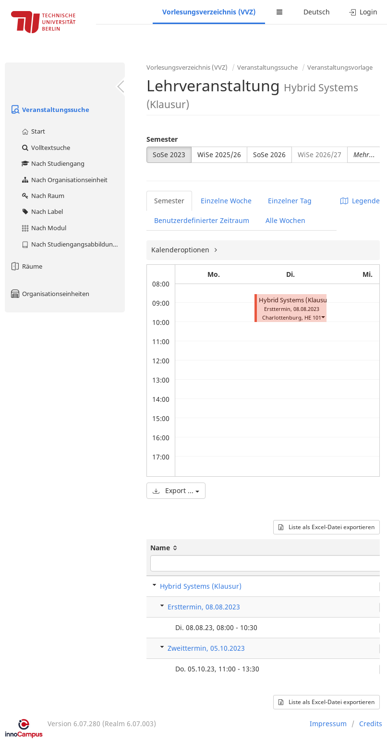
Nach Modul (43, 227)
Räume (26, 266)
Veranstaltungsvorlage (340, 67)
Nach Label (42, 211)
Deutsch (316, 11)
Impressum (328, 723)
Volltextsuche (45, 147)
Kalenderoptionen (181, 249)
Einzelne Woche (226, 200)
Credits (370, 723)
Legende (360, 200)
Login (363, 11)
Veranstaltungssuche (49, 109)
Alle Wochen (285, 220)
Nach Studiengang (53, 163)
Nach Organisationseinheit (64, 179)
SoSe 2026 (269, 154)
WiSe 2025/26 (219, 154)
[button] (322, 316)
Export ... (176, 490)
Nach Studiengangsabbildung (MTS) (73, 244)
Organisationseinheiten (49, 293)
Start (33, 131)
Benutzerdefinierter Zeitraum (201, 220)
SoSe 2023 (169, 154)
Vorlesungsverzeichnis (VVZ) (208, 11)
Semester (162, 139)
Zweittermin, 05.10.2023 (206, 648)
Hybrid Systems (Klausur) (295, 300)
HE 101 (312, 317)
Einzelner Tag (290, 200)
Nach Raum (42, 195)
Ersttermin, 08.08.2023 (204, 606)
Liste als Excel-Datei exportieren (326, 527)
